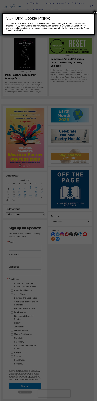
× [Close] (95, 12)
